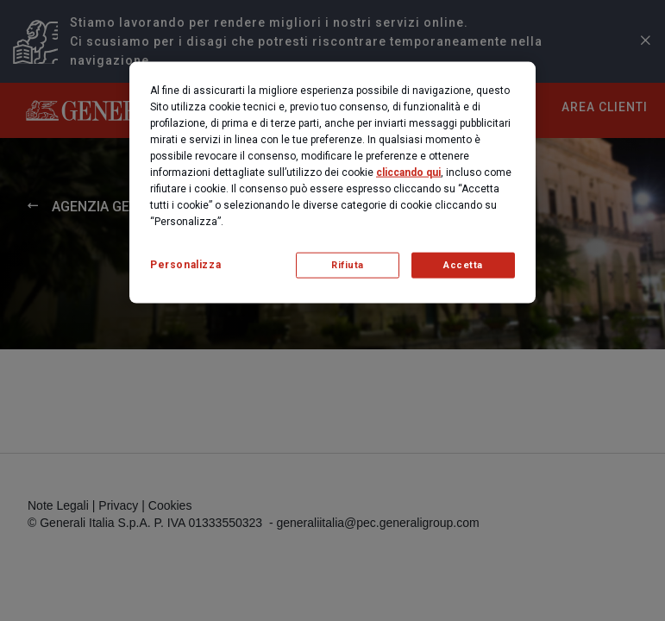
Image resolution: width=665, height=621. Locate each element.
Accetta (463, 265)
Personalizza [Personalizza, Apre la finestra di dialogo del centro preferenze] (185, 265)
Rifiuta (347, 265)
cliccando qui (408, 172)
